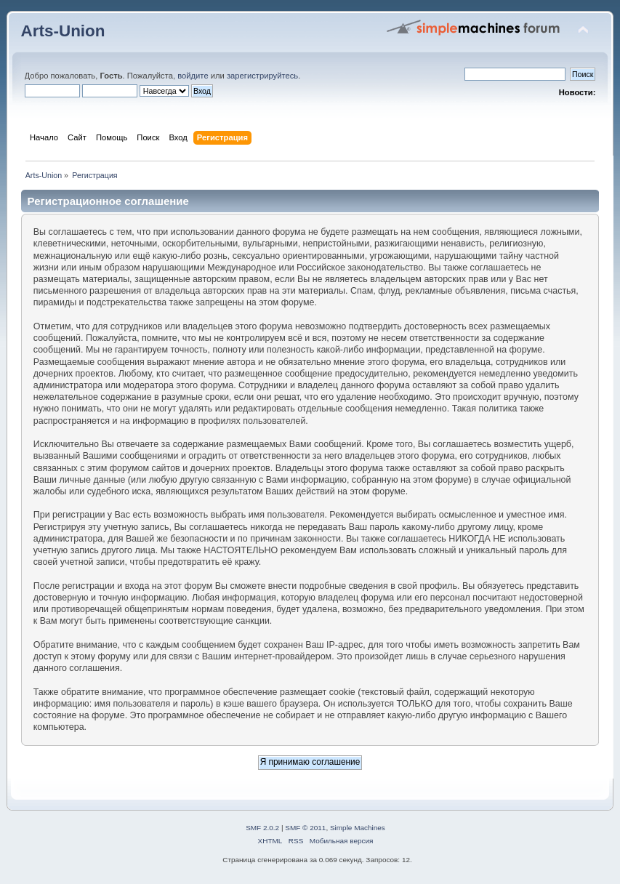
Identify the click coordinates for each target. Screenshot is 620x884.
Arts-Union (63, 31)
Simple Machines (357, 828)
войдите (192, 75)
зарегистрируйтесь (262, 75)
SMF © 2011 (305, 828)
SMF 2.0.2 (262, 828)
